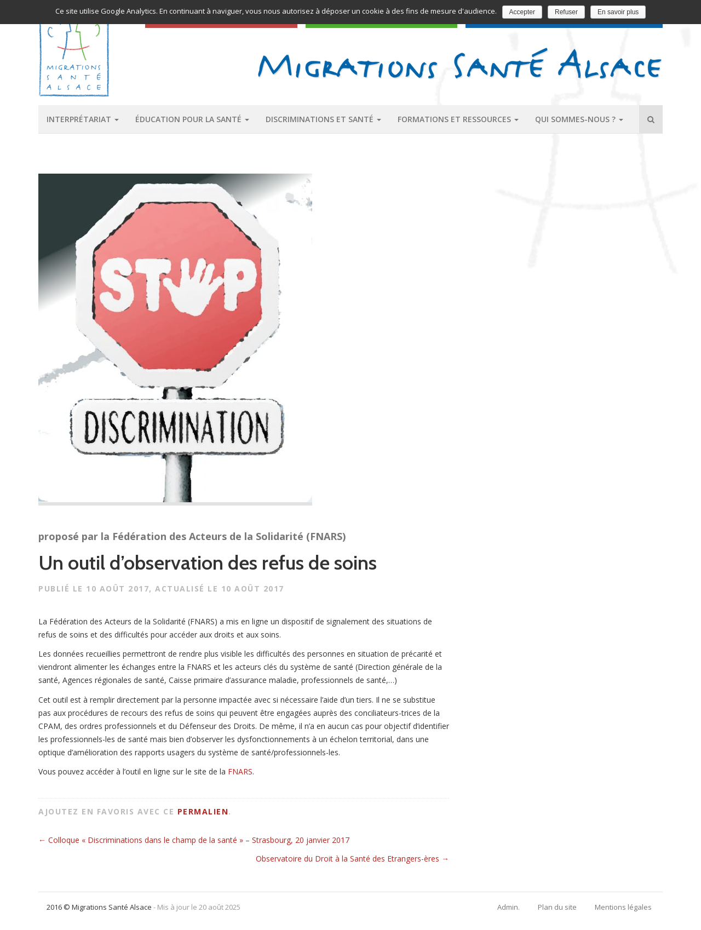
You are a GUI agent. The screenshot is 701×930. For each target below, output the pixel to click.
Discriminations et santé (323, 119)
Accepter (522, 12)
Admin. (508, 907)
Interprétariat (83, 119)
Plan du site (557, 907)
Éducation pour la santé (192, 119)
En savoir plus (618, 12)
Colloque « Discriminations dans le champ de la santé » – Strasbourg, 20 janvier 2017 (193, 840)
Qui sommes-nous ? (579, 119)
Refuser (566, 12)
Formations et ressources (458, 119)
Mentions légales (623, 907)
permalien (203, 811)
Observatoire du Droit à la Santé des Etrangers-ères (352, 858)
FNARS (240, 771)
